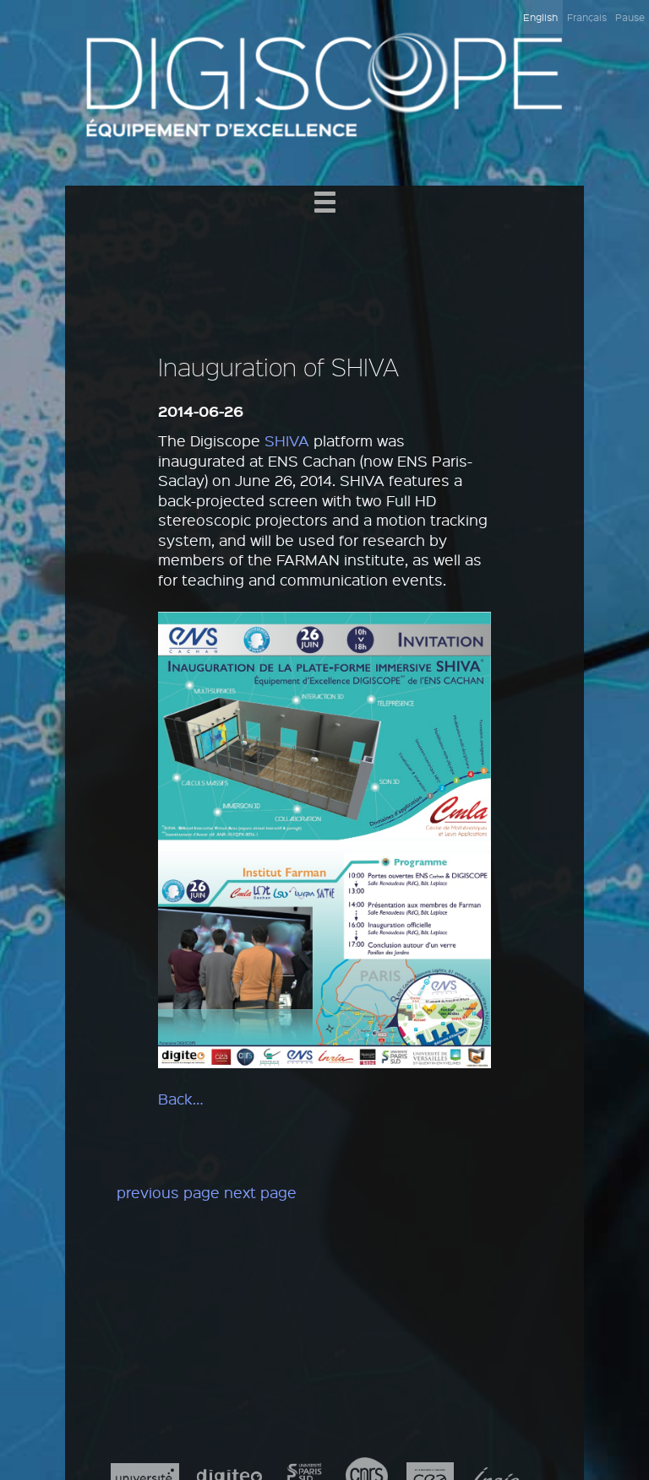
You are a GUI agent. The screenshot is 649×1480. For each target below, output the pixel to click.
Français (587, 17)
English (540, 17)
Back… (181, 1098)
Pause (630, 17)
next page (260, 1192)
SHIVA (287, 440)
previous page (168, 1192)
